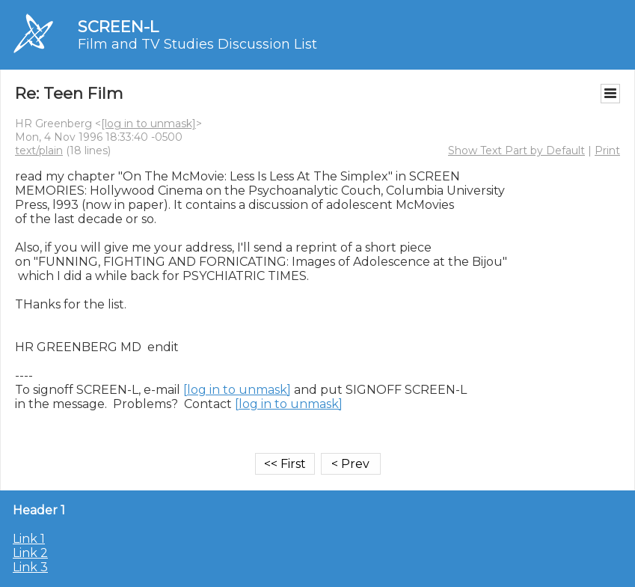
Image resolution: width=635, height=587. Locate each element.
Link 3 (30, 567)
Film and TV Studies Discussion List (197, 44)
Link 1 (29, 539)
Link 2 (30, 553)
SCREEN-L (118, 26)
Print (607, 150)
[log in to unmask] (148, 123)
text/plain (39, 150)
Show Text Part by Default (516, 150)
